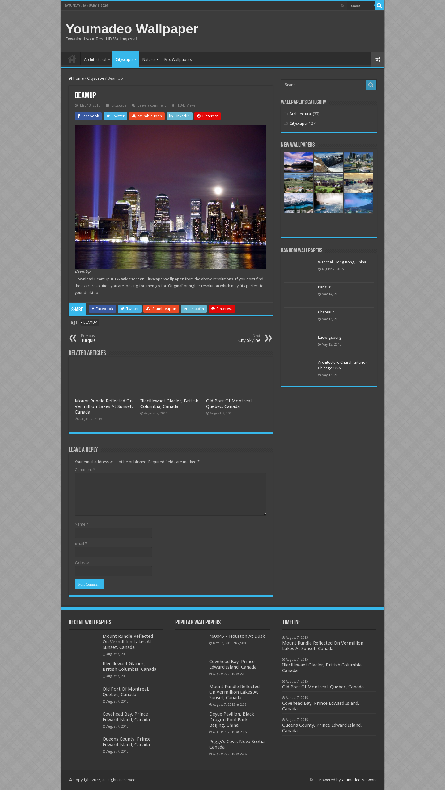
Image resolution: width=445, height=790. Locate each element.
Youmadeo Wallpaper (132, 28)
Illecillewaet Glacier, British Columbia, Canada (169, 403)
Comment (85, 469)
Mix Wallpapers (178, 59)
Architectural (95, 59)
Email (81, 543)
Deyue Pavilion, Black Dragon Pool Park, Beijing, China (231, 719)
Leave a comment (152, 105)
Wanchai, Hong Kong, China (342, 262)
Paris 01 (325, 287)
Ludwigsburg (329, 337)
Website (82, 562)
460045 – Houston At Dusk (237, 636)
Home (72, 58)
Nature (148, 59)
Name (81, 524)
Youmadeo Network (359, 780)
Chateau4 (326, 312)
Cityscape (124, 59)
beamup (90, 323)
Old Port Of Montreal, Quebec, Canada (229, 403)
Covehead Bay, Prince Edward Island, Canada (126, 716)
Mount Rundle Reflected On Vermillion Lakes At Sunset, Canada (104, 406)
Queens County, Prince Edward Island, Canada (126, 741)
